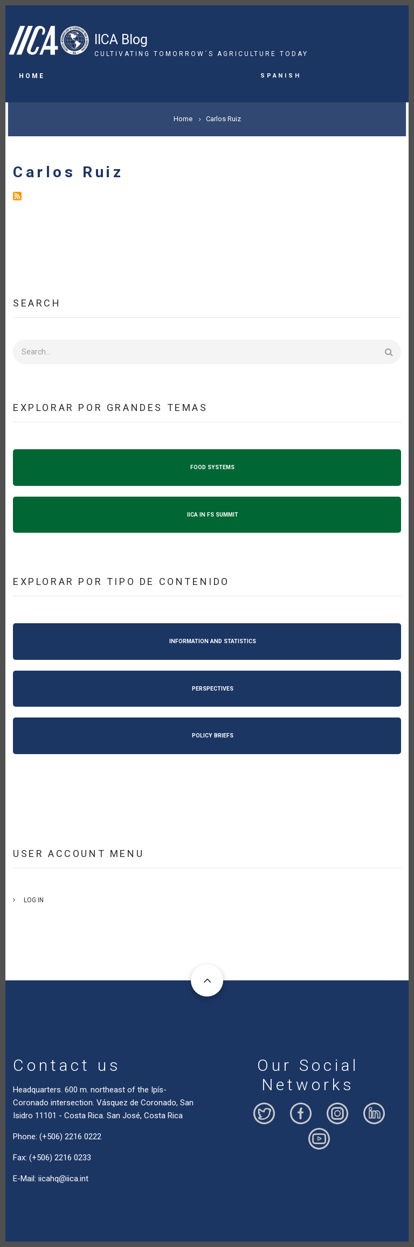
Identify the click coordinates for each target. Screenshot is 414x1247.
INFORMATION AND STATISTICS (212, 641)
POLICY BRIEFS (212, 735)
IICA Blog (121, 39)
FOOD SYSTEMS (212, 467)
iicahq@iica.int (63, 1178)
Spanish (280, 75)
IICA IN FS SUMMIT (212, 514)
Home (32, 76)
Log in (34, 900)
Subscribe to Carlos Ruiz (17, 196)
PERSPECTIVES (212, 688)
